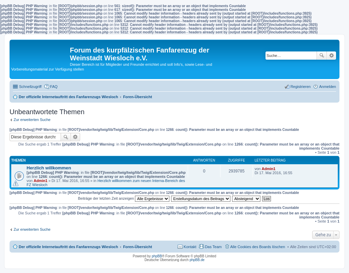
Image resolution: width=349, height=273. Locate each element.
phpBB (157, 256)
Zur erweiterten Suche (32, 120)
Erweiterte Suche (331, 55)
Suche (322, 55)
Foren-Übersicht (137, 247)
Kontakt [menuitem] (190, 247)
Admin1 (40, 181)
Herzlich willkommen (49, 167)
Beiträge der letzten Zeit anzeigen (124, 198)
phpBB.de (196, 260)
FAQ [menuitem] (54, 87)
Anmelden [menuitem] (327, 87)
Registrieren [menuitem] (300, 87)
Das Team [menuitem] (213, 247)
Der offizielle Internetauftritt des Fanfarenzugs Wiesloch (68, 247)
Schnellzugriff (30, 87)
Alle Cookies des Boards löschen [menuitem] (257, 247)
